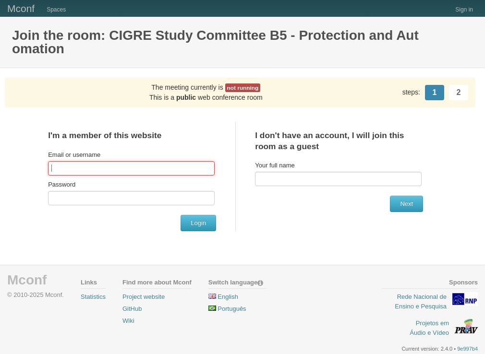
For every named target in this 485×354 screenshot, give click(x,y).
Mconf (21, 8)
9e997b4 (467, 349)
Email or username (74, 154)
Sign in (464, 9)
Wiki (128, 320)
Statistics (93, 296)
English (228, 296)
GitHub (132, 308)
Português (232, 308)
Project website (143, 296)
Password (61, 184)
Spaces (56, 9)
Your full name (275, 165)
